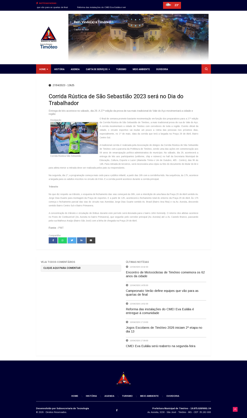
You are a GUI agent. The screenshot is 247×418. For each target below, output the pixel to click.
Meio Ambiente (141, 69)
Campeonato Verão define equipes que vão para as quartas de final (38, 7)
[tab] (81, 268)
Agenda (75, 69)
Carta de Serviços (98, 69)
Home (43, 69)
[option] (38, 7)
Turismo (121, 69)
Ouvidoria (162, 69)
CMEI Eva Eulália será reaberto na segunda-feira (160, 346)
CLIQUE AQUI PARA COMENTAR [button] (61, 268)
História (59, 69)
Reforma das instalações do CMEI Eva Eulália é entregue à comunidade (113, 7)
